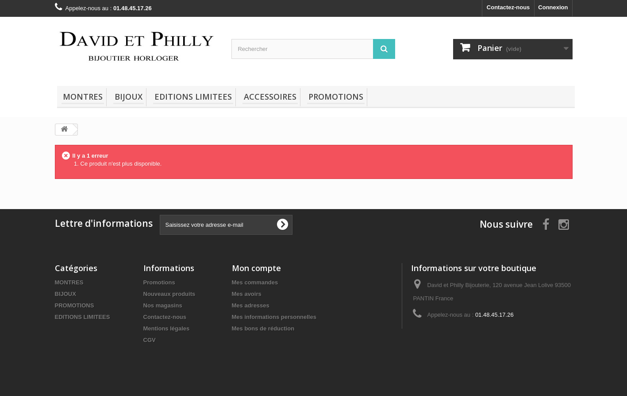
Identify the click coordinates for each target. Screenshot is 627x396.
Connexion (553, 7)
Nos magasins (162, 305)
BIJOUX (128, 96)
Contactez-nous (508, 7)
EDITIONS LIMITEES (193, 96)
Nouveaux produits (169, 294)
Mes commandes (255, 282)
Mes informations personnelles (274, 317)
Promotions (159, 282)
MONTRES (83, 96)
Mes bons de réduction (263, 328)
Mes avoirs (247, 294)
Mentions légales (166, 328)
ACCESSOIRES (270, 96)
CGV (149, 340)
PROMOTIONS (335, 96)
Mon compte (256, 268)
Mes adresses (250, 305)
